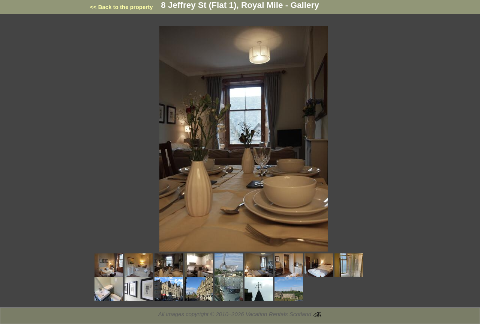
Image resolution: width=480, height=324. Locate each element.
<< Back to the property (121, 7)
